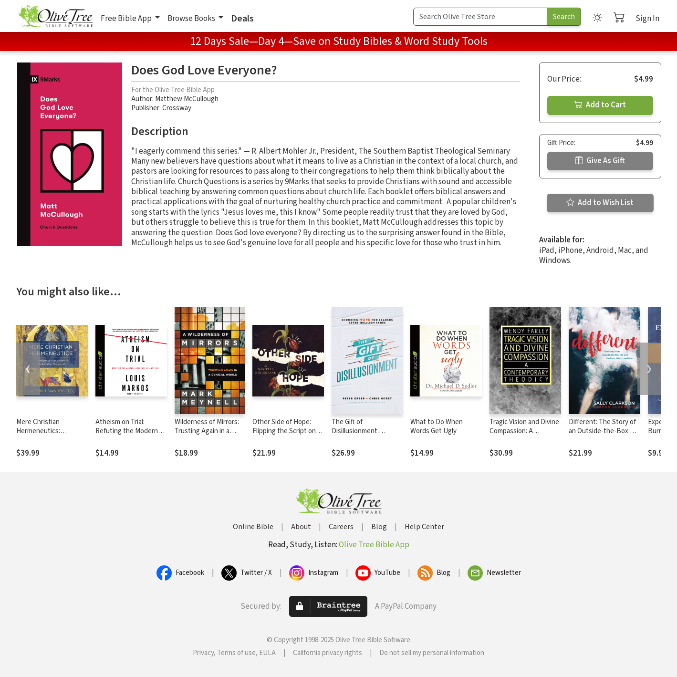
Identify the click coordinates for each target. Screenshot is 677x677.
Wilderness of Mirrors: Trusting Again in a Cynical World (207, 431)
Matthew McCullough (187, 99)
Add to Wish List (600, 202)
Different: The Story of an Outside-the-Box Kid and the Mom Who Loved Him (604, 435)
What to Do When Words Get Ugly (436, 426)
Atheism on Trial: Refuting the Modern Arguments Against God (131, 431)
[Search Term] (480, 17)
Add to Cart (600, 105)
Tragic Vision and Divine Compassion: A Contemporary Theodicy (524, 435)
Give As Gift (600, 161)
